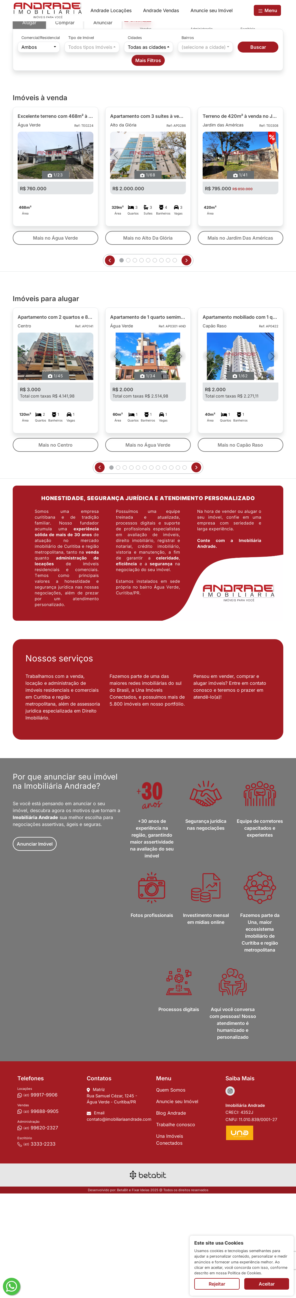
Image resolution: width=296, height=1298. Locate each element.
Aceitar (267, 1284)
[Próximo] (87, 259)
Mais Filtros (148, 164)
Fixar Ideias (140, 1295)
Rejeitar (217, 1284)
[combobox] (137, 125)
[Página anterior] (110, 365)
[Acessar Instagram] (230, 1195)
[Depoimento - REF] (249, 127)
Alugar (29, 127)
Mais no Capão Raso (240, 549)
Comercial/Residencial (40, 142)
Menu (267, 11)
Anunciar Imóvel (35, 948)
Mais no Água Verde (55, 342)
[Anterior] (23, 259)
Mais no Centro (55, 549)
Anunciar (102, 127)
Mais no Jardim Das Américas (240, 342)
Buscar (258, 151)
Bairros (188, 142)
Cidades (135, 142)
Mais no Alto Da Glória (148, 342)
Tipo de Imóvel (81, 142)
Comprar (65, 127)
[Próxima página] (186, 365)
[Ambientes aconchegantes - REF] (242, 127)
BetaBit (122, 1295)
